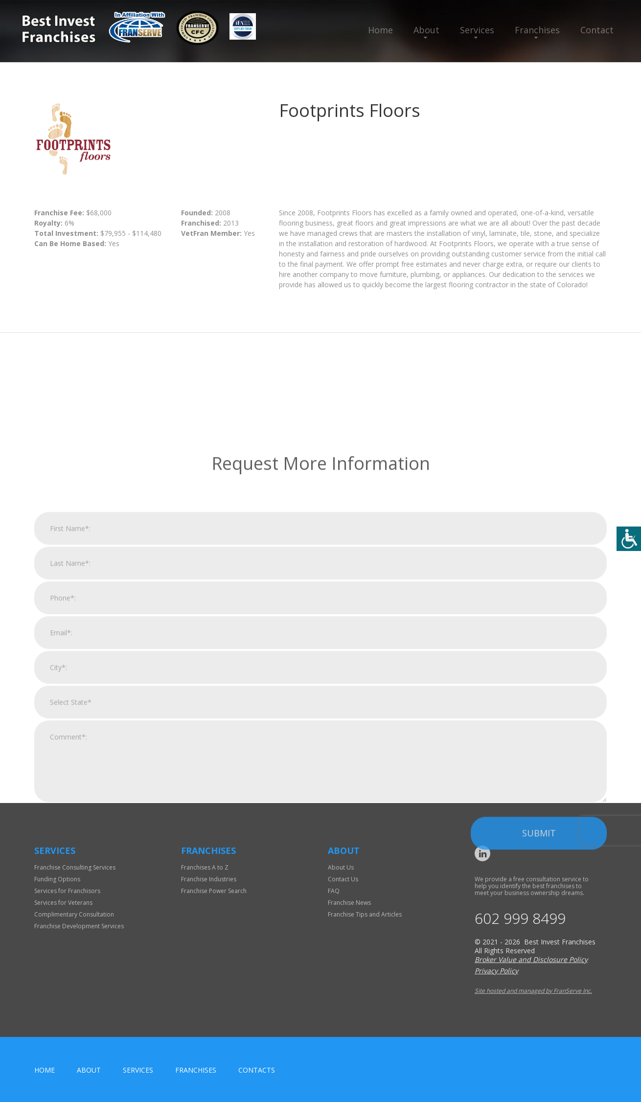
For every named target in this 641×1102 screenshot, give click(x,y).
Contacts (256, 1070)
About (426, 30)
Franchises (537, 30)
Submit (539, 941)
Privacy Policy (496, 970)
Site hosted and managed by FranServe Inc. (533, 991)
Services (477, 30)
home (44, 1070)
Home (380, 30)
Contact (597, 30)
